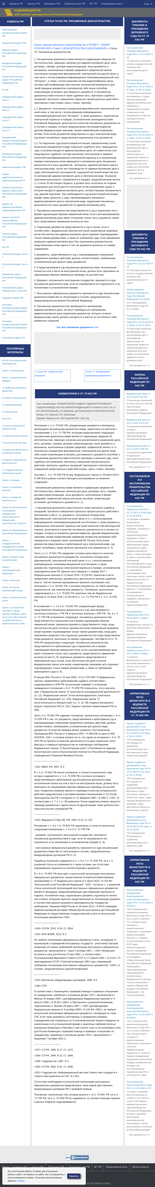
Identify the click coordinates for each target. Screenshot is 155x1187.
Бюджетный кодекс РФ (14, 43)
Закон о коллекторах (13, 370)
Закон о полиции (11, 480)
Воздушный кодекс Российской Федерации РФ (14, 66)
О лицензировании (12, 404)
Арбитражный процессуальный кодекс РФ (14, 32)
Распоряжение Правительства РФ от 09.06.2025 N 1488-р (138, 614)
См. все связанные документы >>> (77, 327)
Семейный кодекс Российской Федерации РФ (14, 277)
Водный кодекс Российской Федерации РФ (14, 53)
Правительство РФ (75, 3)
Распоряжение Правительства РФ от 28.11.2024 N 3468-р (138, 650)
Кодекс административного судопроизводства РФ (13, 177)
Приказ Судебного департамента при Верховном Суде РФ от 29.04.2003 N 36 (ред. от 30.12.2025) (139, 823)
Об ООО (6, 418)
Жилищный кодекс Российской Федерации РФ (14, 157)
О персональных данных (15, 435)
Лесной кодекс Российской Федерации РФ (14, 236)
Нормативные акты (112, 3)
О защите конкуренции (14, 397)
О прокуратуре (10, 411)
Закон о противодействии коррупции (11, 570)
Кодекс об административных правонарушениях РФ (13, 207)
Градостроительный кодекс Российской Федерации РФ (12, 79)
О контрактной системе (14, 442)
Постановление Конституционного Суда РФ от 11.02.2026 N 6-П (139, 1084)
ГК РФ (5, 90)
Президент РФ (52, 3)
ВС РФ (93, 3)
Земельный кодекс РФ (14, 167)
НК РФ (5, 247)
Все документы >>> (139, 178)
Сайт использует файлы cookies (93, 1183)
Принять (74, 1176)
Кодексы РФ (16, 3)
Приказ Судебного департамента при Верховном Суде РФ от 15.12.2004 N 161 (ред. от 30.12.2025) (139, 768)
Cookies (20, 1180)
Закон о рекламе (11, 580)
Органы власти (140, 1167)
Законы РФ (33, 3)
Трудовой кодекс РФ (12, 297)
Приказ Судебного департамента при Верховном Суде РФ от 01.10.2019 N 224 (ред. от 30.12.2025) (139, 729)
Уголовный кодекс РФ (13, 337)
